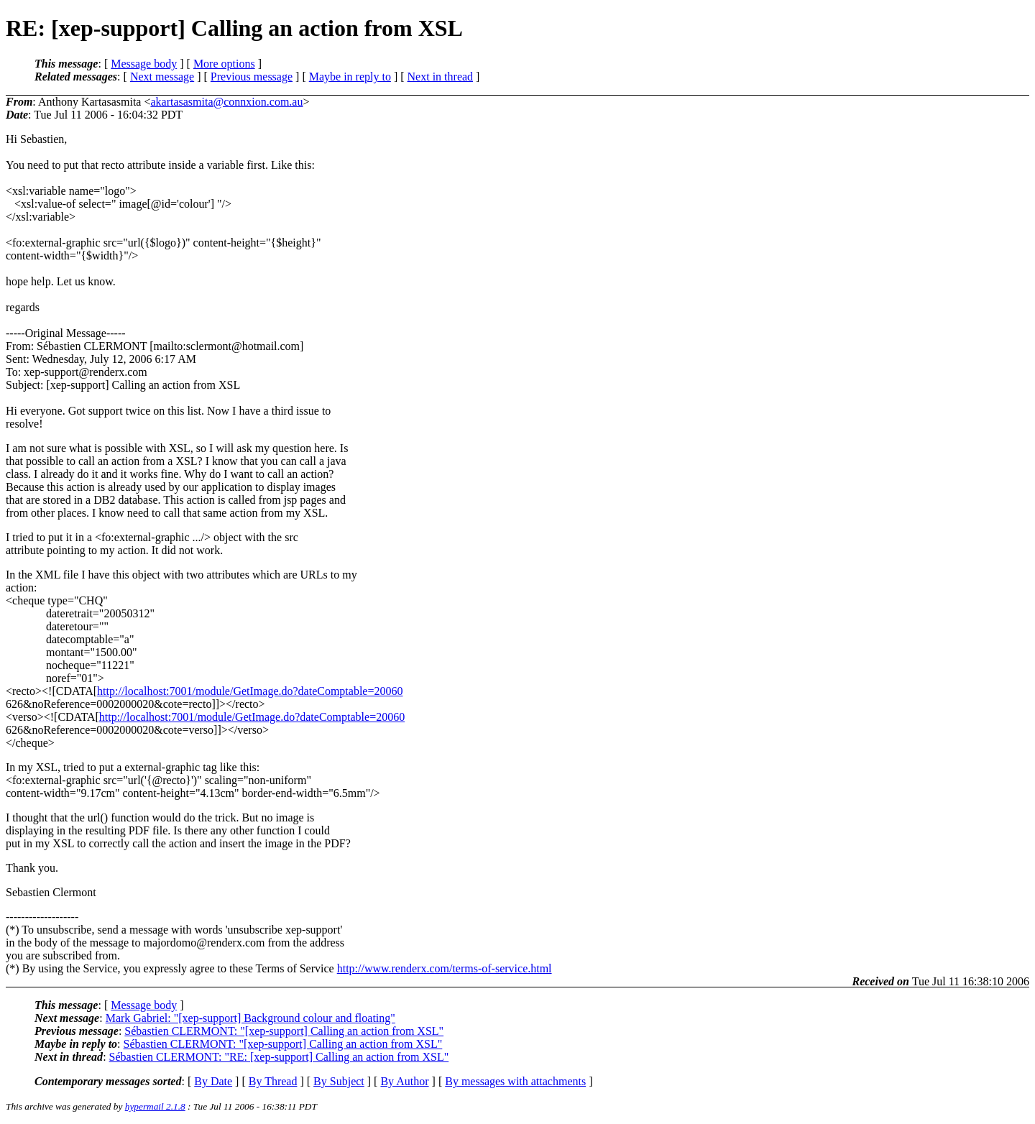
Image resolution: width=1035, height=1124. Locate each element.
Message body (144, 63)
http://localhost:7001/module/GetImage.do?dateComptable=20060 (249, 691)
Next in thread (441, 76)
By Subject (338, 1081)
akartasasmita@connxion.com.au (226, 102)
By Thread (273, 1081)
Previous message (252, 76)
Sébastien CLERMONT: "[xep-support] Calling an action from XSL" (283, 1031)
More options (224, 63)
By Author (404, 1081)
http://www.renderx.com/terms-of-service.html (444, 968)
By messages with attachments (515, 1081)
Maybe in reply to (350, 76)
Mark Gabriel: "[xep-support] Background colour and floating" (250, 1018)
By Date (213, 1081)
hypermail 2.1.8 (155, 1106)
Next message (162, 76)
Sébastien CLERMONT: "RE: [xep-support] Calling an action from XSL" (279, 1057)
